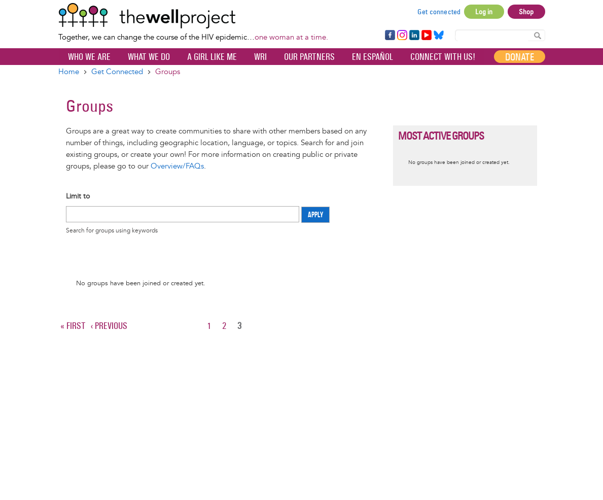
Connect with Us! (442, 56)
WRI (260, 56)
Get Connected (117, 72)
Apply (315, 215)
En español (372, 56)
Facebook (389, 35)
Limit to (78, 196)
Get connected (439, 11)
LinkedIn (414, 35)
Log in (483, 11)
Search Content (538, 35)
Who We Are (89, 56)
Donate (519, 57)
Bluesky (439, 35)
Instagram (401, 35)
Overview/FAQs (177, 166)
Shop (526, 11)
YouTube (425, 35)
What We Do (149, 56)
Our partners (309, 56)
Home (68, 72)
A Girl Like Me (212, 56)
